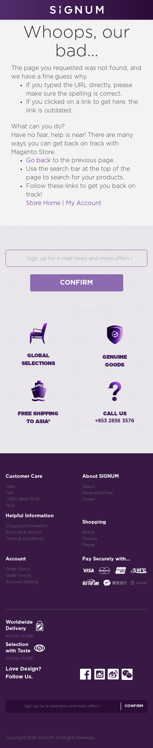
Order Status (18, 569)
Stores (88, 499)
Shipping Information (27, 526)
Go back (38, 160)
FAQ (10, 506)
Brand (88, 532)
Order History (19, 575)
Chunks (89, 539)
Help (10, 487)
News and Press (97, 493)
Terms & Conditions (25, 539)
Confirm (76, 282)
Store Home (43, 203)
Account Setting (22, 582)
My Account (83, 203)
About (88, 487)
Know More (20, 636)
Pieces (88, 545)
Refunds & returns (23, 532)
